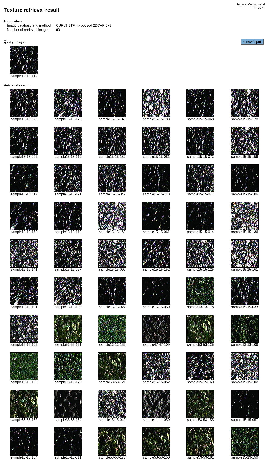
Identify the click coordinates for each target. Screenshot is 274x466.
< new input (252, 42)
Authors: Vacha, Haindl (250, 4)
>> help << (258, 7)
